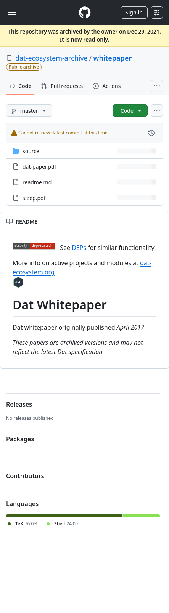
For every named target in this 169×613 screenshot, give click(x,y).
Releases (19, 404)
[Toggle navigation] (12, 12)
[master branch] (29, 110)
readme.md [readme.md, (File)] (37, 182)
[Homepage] (85, 12)
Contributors (25, 476)
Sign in (134, 12)
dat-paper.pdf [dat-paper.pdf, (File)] (39, 166)
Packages (20, 439)
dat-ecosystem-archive (51, 57)
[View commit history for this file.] (151, 133)
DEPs (79, 247)
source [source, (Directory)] (31, 151)
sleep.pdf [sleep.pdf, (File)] (34, 198)
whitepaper (112, 57)
